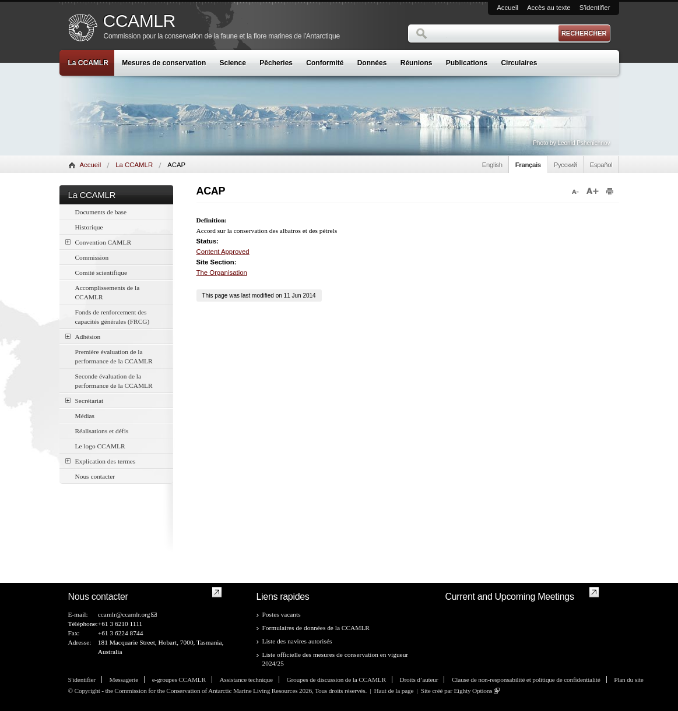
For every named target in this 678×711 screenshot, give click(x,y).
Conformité (324, 63)
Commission (92, 257)
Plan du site (628, 679)
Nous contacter (95, 476)
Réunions (417, 63)
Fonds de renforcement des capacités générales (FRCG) (112, 317)
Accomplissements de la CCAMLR (107, 292)
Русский (565, 164)
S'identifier (594, 7)
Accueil (507, 7)
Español (601, 164)
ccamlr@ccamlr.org (124, 614)
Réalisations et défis (102, 430)
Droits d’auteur (419, 679)
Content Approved (223, 251)
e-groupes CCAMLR (179, 679)
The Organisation (221, 272)
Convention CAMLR (98, 242)
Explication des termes (100, 461)
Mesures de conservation (164, 63)
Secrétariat (84, 400)
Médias (85, 415)
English (492, 164)
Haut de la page (394, 690)
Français (528, 164)
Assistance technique (246, 679)
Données (372, 63)
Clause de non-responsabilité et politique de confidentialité (526, 679)
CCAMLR (139, 21)
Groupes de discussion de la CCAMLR (336, 679)
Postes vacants (281, 614)
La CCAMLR (88, 63)
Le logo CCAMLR (100, 446)
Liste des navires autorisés (297, 641)
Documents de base (101, 211)
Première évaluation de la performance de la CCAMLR (114, 356)
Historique (89, 227)
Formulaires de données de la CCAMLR (316, 627)
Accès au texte (549, 7)
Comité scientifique (101, 272)
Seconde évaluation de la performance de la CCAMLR (114, 381)
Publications (466, 63)
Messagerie (124, 679)
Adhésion (83, 336)
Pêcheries (276, 63)
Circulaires (519, 63)
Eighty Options (473, 690)
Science (233, 63)
